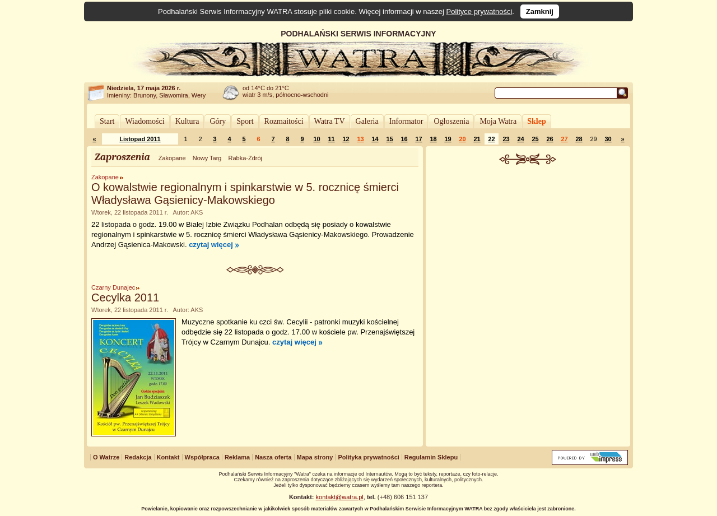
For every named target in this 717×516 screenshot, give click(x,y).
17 (418, 139)
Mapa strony (315, 457)
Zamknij (539, 11)
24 (520, 139)
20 (462, 139)
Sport (244, 121)
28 (578, 139)
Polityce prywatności (479, 11)
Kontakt (168, 457)
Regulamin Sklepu (431, 457)
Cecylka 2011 (125, 297)
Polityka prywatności (368, 457)
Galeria (367, 121)
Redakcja (137, 457)
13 (360, 139)
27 (564, 139)
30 (607, 139)
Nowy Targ (207, 158)
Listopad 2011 (139, 139)
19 (447, 139)
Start (107, 121)
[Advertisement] (528, 248)
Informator (406, 121)
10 (316, 139)
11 (331, 139)
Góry (217, 121)
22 (491, 139)
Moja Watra (497, 121)
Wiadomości (144, 121)
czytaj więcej (211, 244)
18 (433, 139)
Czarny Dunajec (113, 287)
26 (549, 139)
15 (389, 139)
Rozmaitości (284, 121)
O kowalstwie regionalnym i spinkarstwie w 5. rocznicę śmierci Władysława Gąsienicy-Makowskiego (245, 193)
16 (404, 139)
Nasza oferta (273, 457)
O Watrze (106, 457)
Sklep (536, 121)
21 (476, 139)
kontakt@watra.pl (340, 497)
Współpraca (202, 457)
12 (345, 139)
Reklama (237, 457)
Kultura (187, 121)
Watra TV (329, 121)
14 (374, 139)
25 (535, 139)
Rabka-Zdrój (245, 158)
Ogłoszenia (451, 121)
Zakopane (172, 158)
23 (505, 139)
